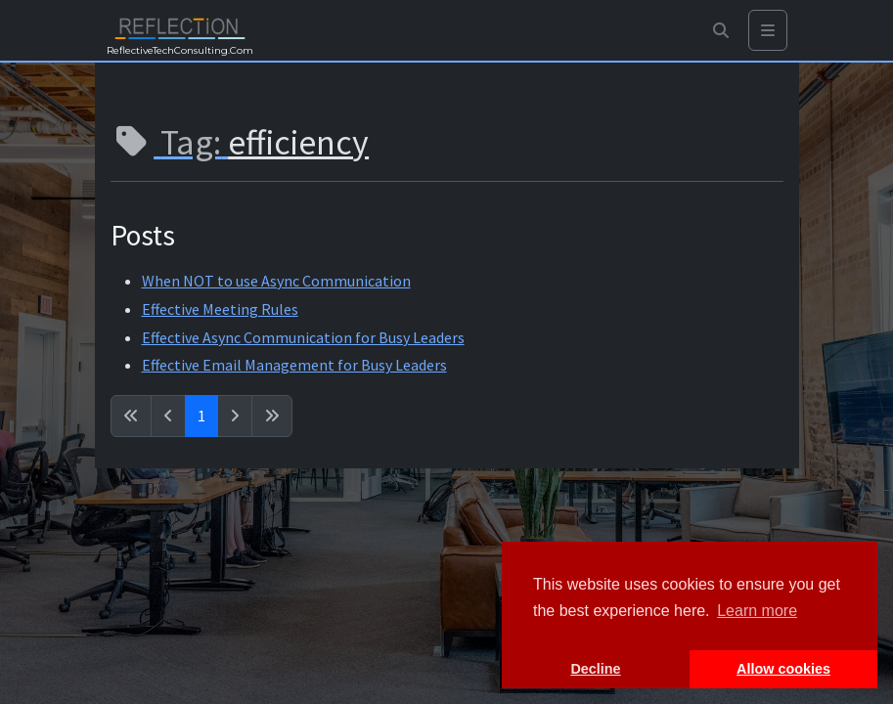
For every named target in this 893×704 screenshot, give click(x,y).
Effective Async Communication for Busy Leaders (303, 337)
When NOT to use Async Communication (276, 280)
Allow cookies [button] (783, 669)
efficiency (298, 142)
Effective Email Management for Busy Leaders (294, 364)
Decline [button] (595, 669)
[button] (720, 31)
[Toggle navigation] (767, 31)
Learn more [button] (757, 610)
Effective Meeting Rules (220, 309)
